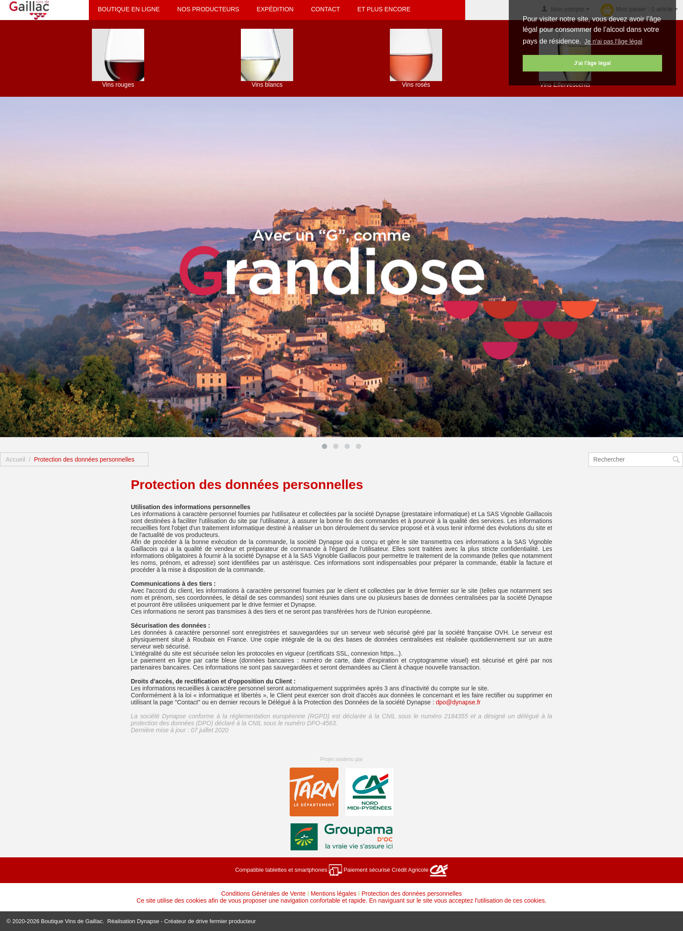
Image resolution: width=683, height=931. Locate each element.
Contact (325, 9)
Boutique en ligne (128, 9)
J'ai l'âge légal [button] (592, 63)
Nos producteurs (208, 9)
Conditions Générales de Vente (263, 893)
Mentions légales (333, 893)
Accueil (15, 459)
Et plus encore (384, 9)
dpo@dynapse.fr (458, 702)
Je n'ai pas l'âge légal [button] (613, 41)
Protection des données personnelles (412, 893)
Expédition (275, 9)
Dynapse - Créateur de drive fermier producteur (196, 921)
